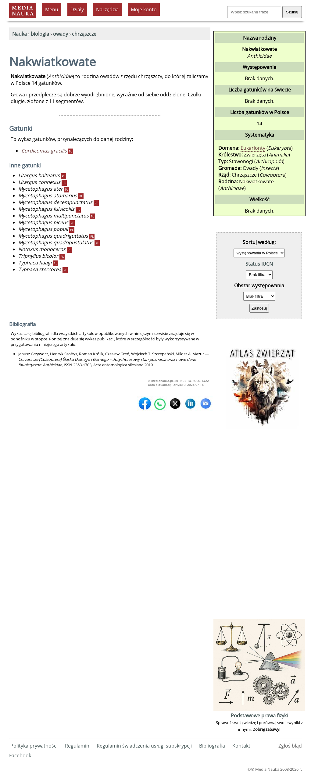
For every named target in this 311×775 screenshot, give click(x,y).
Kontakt (241, 745)
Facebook (20, 755)
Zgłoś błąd (290, 745)
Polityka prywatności (34, 745)
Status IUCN (259, 263)
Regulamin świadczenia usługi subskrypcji (144, 745)
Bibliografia (212, 745)
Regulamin (77, 745)
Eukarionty (253, 148)
